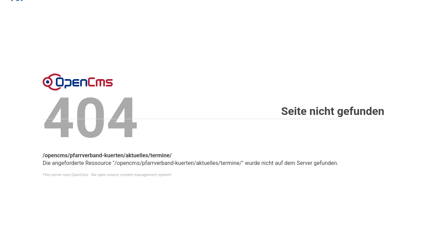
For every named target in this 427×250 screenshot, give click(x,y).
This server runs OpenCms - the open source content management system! (107, 175)
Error (78, 82)
